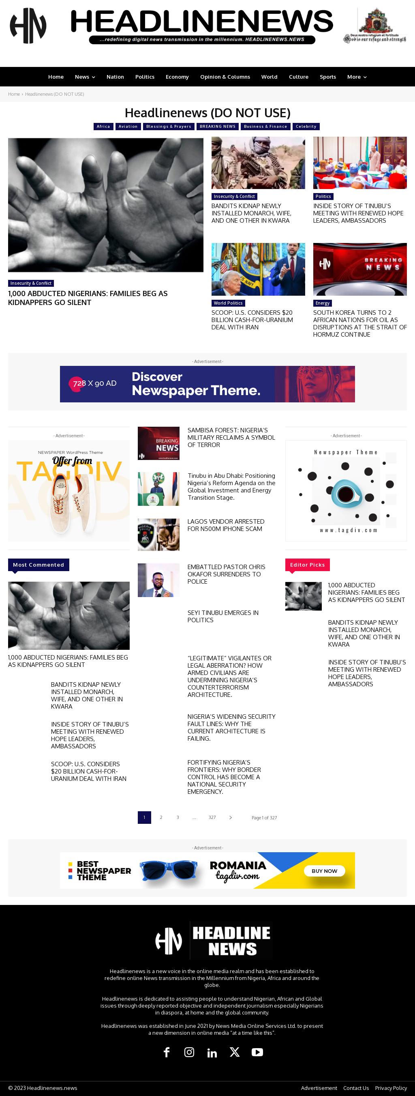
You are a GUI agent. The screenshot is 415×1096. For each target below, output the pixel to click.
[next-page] (230, 817)
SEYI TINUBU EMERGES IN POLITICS (223, 616)
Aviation (128, 126)
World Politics (228, 303)
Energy (322, 303)
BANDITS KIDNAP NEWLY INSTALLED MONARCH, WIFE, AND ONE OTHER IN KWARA (251, 213)
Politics (323, 196)
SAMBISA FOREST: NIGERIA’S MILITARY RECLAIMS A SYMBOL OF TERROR (231, 437)
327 (212, 817)
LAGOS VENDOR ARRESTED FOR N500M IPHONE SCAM (226, 525)
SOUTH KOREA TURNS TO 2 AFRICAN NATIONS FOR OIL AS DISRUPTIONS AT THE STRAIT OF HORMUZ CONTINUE (360, 323)
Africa (103, 126)
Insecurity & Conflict (31, 283)
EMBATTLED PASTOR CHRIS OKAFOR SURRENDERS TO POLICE (226, 574)
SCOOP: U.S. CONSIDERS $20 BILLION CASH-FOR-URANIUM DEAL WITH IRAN (252, 320)
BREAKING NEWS (218, 126)
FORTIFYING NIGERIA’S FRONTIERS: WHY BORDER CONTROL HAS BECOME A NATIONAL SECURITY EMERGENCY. (224, 777)
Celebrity (306, 126)
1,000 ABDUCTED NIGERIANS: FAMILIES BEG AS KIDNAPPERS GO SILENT (88, 298)
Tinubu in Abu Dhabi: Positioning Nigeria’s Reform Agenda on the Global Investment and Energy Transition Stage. (232, 486)
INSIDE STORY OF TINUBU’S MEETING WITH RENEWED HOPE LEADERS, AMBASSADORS (358, 213)
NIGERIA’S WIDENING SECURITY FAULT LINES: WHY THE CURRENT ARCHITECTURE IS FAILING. (232, 727)
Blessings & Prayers (169, 126)
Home (14, 94)
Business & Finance (266, 126)
